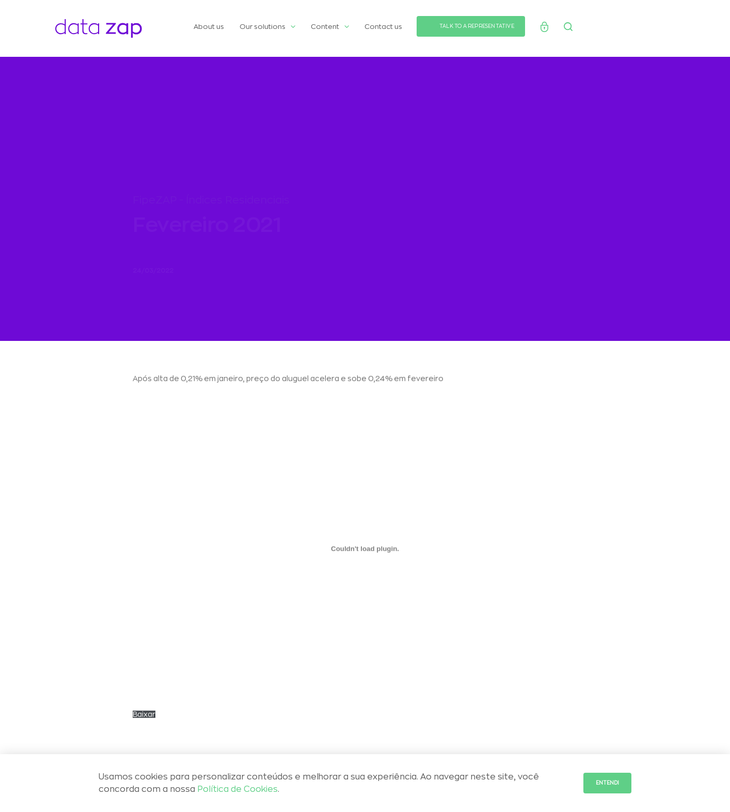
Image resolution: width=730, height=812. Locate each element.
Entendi (607, 783)
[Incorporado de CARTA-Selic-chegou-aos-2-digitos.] (365, 553)
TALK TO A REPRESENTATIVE (476, 26)
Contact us (383, 26)
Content (330, 26)
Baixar (144, 719)
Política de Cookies (237, 789)
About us (209, 26)
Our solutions (267, 26)
